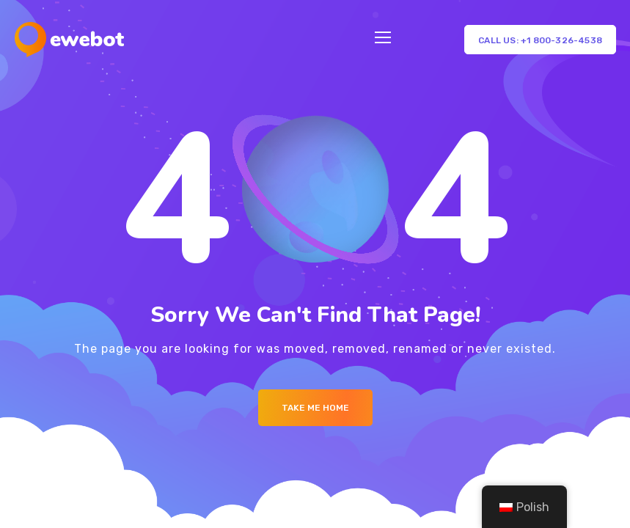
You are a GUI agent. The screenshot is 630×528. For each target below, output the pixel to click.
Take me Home (315, 408)
